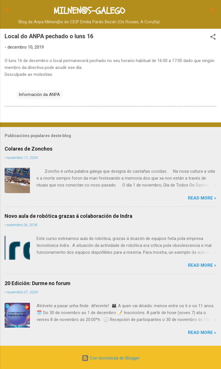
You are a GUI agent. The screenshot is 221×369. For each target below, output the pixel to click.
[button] (212, 37)
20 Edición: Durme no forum (38, 283)
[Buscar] (212, 11)
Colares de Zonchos (28, 149)
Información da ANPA (39, 94)
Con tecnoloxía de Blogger (111, 358)
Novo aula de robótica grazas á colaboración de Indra (68, 216)
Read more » (202, 198)
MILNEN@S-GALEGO (89, 11)
